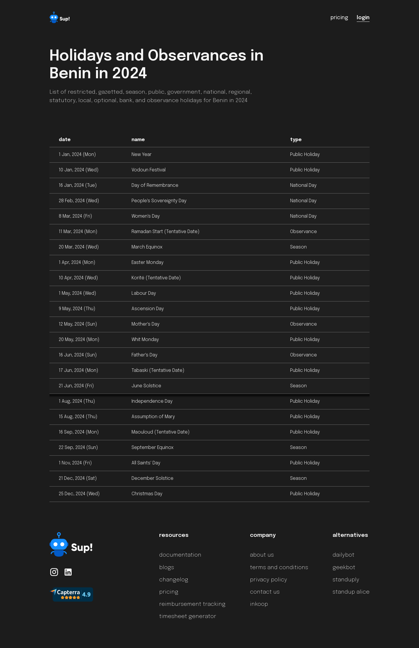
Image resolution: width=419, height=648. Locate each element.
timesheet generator (187, 616)
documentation (180, 555)
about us (262, 555)
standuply (346, 580)
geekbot (344, 568)
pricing (168, 592)
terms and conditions (279, 568)
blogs (166, 568)
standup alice (351, 592)
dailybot (343, 555)
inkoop (259, 604)
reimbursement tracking (192, 604)
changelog (173, 580)
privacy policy (268, 580)
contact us (265, 592)
